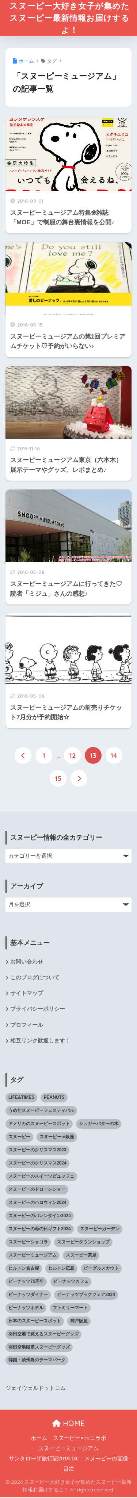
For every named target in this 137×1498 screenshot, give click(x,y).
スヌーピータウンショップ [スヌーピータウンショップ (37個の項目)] (83, 1242)
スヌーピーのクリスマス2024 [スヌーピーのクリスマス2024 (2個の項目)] (37, 1164)
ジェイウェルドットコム (35, 1389)
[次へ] (79, 779)
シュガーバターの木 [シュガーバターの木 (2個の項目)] (98, 1124)
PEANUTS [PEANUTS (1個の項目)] (53, 1098)
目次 (68, 1469)
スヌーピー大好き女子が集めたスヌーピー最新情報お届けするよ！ (69, 18)
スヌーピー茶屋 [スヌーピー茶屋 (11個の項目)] (81, 1255)
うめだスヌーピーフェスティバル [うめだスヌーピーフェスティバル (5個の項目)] (41, 1111)
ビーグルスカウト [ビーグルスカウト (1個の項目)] (101, 1269)
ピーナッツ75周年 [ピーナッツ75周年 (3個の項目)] (26, 1282)
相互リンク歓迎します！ (40, 1041)
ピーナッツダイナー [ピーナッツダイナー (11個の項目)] (28, 1295)
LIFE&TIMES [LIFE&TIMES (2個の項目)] (21, 1098)
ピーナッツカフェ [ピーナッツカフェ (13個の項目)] (70, 1282)
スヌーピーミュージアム (68, 1449)
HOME (68, 1424)
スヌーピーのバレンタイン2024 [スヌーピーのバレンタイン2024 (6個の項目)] (39, 1216)
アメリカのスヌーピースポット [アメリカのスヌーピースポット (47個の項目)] (39, 1124)
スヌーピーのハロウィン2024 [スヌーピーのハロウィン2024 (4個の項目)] (37, 1203)
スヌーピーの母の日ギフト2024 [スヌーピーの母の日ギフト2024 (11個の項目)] (39, 1229)
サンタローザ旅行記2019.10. (44, 1459)
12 (72, 756)
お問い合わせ (26, 962)
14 (114, 756)
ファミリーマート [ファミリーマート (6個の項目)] (70, 1308)
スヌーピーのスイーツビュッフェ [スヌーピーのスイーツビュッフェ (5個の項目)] (41, 1177)
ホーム (39, 1439)
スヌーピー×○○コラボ (79, 1439)
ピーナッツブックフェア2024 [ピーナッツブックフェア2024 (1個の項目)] (86, 1295)
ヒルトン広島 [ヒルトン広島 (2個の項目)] (61, 1269)
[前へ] (23, 756)
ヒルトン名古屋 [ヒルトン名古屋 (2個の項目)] (23, 1269)
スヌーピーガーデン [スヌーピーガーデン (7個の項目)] (99, 1229)
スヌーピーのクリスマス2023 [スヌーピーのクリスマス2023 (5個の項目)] (37, 1151)
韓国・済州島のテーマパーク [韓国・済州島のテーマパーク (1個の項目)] (36, 1361)
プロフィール (26, 1026)
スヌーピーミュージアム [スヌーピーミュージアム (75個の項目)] (32, 1255)
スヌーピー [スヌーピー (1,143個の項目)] (19, 1137)
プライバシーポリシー (37, 1010)
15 (58, 779)
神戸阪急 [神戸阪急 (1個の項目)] (79, 1321)
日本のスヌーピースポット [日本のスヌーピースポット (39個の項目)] (34, 1321)
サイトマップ (26, 994)
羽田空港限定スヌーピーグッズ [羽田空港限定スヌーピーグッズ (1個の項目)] (39, 1347)
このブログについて (35, 978)
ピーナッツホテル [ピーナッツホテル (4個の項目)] (25, 1308)
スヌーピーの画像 (106, 1459)
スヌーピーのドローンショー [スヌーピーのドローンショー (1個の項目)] (36, 1190)
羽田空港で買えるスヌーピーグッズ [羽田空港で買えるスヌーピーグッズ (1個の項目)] (43, 1334)
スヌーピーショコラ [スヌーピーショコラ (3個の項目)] (28, 1242)
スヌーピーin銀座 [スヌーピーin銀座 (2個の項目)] (56, 1137)
